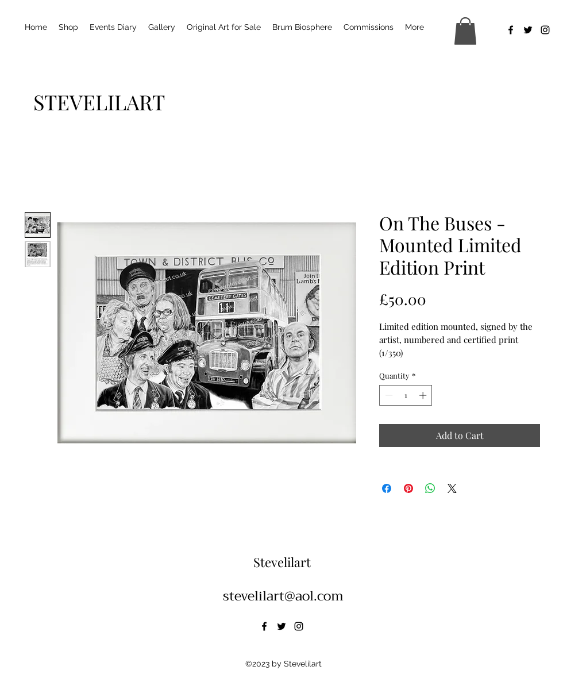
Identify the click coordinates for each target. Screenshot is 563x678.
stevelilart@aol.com (283, 595)
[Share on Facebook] (387, 488)
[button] (465, 31)
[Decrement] (388, 395)
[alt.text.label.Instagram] (545, 30)
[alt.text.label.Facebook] (510, 30)
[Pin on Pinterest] (408, 488)
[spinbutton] (406, 395)
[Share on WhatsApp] (430, 488)
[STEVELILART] (99, 101)
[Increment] (424, 395)
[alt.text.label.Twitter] (528, 30)
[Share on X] (452, 488)
